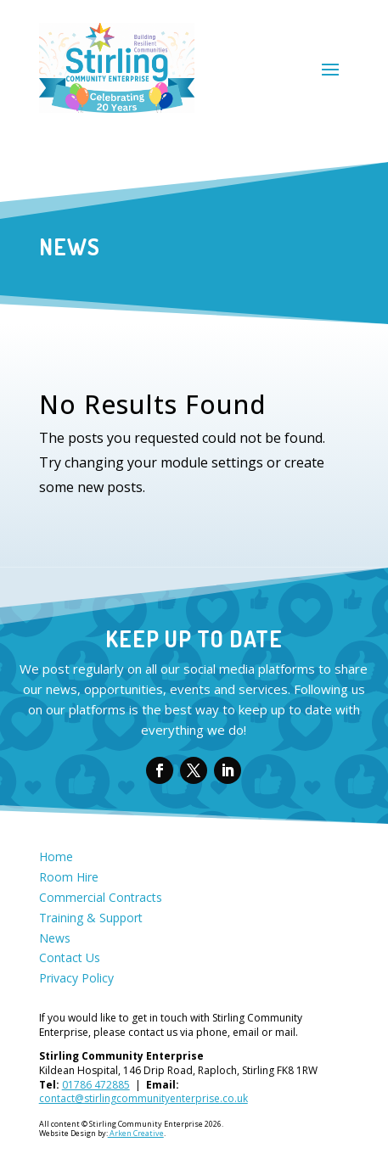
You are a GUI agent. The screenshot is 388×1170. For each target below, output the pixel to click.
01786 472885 (96, 1085)
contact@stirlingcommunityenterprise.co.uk (143, 1098)
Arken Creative (136, 1133)
